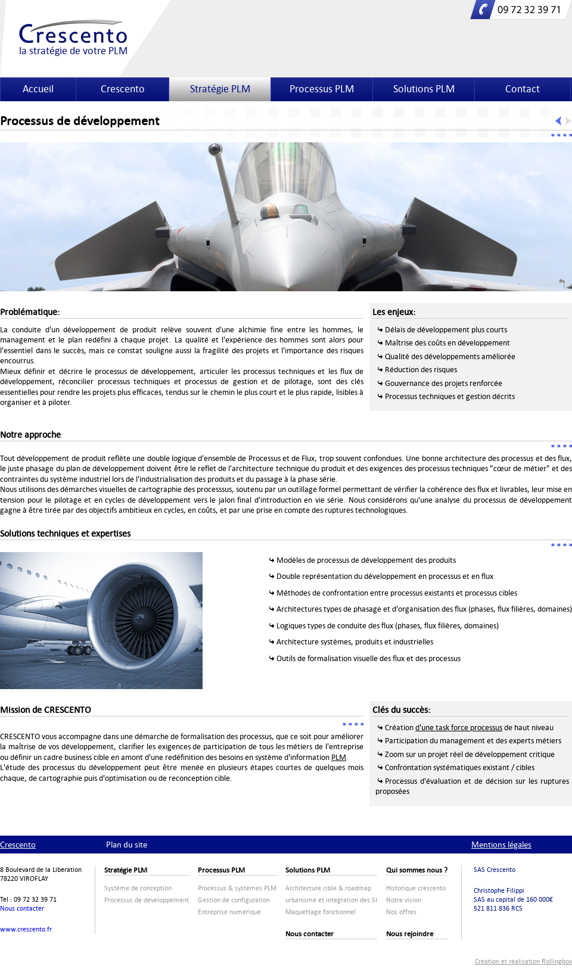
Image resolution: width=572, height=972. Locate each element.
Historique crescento (416, 888)
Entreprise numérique (229, 912)
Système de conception (138, 888)
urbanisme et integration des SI (331, 900)
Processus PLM (322, 89)
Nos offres (401, 912)
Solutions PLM (424, 89)
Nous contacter (22, 908)
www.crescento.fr (26, 929)
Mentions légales (501, 844)
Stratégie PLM (220, 89)
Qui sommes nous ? (416, 870)
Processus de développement (146, 900)
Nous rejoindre (409, 934)
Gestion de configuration (234, 900)
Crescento (123, 89)
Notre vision (403, 900)
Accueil (38, 89)
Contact (522, 89)
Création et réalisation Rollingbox (523, 961)
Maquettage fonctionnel (320, 912)
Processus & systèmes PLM (237, 888)
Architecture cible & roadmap (328, 888)
